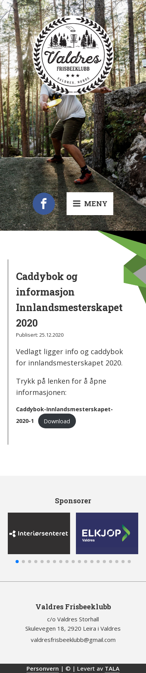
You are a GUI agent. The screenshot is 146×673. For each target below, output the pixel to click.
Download (57, 421)
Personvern (42, 668)
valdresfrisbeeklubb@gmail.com (73, 639)
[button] (17, 561)
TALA (112, 668)
